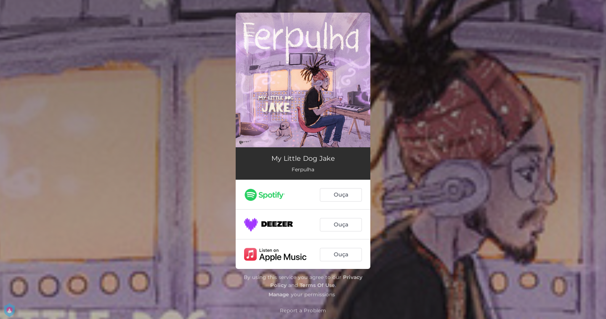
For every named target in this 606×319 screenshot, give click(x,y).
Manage (278, 294)
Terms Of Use (317, 285)
